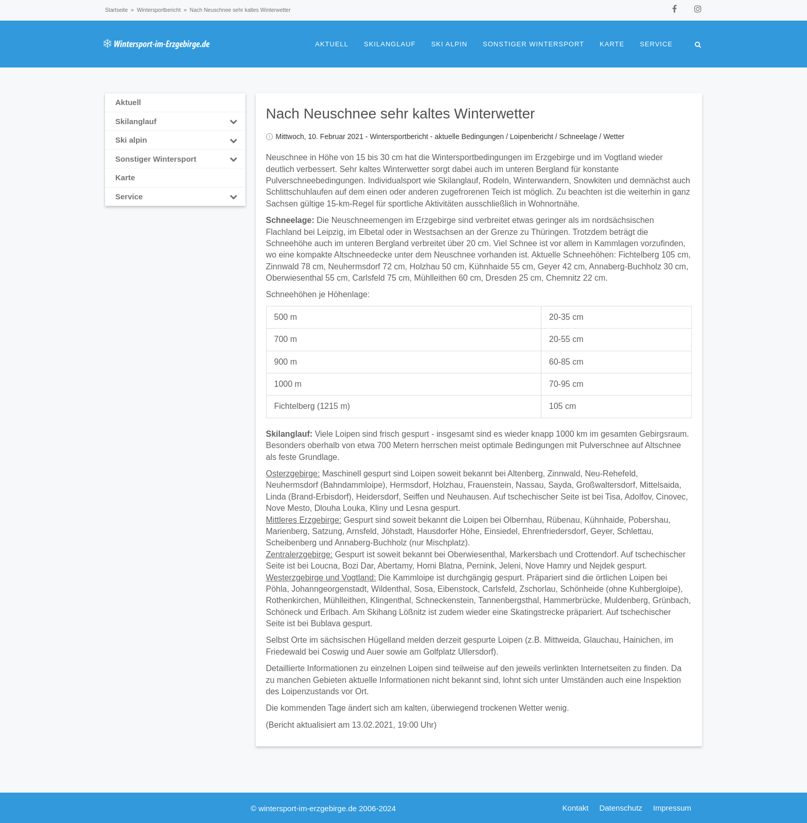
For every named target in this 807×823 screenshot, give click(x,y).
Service (656, 44)
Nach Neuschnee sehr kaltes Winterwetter (400, 114)
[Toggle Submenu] (233, 121)
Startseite (116, 10)
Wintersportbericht (159, 10)
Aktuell (331, 44)
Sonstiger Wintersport (533, 44)
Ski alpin (449, 44)
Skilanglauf (390, 44)
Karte (612, 44)
